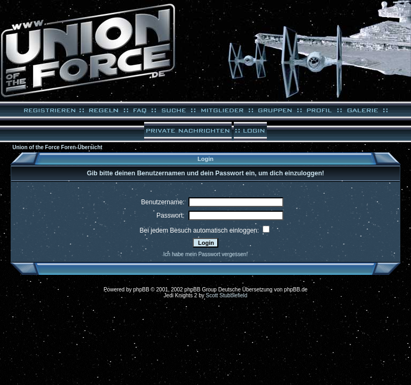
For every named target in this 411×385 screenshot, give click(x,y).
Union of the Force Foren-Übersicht (57, 147)
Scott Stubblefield (227, 295)
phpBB (141, 289)
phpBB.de (295, 289)
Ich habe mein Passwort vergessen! (205, 254)
